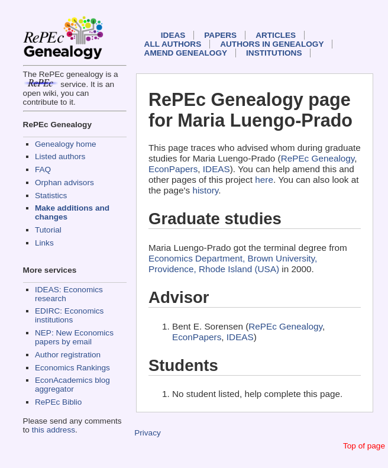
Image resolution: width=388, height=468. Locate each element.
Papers (220, 35)
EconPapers (173, 169)
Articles (276, 35)
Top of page (364, 445)
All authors (173, 44)
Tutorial (48, 229)
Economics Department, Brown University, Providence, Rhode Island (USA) (232, 263)
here (264, 180)
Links (44, 242)
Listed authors (60, 156)
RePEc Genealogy (318, 158)
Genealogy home (65, 144)
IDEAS (173, 35)
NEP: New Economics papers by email (74, 337)
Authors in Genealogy (272, 44)
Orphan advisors (64, 182)
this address (53, 429)
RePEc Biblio (58, 402)
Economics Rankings (72, 367)
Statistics (51, 195)
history (205, 190)
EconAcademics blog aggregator (72, 384)
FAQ (43, 169)
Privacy (147, 432)
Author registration (68, 354)
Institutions (274, 53)
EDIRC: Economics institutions (69, 315)
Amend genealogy (185, 53)
